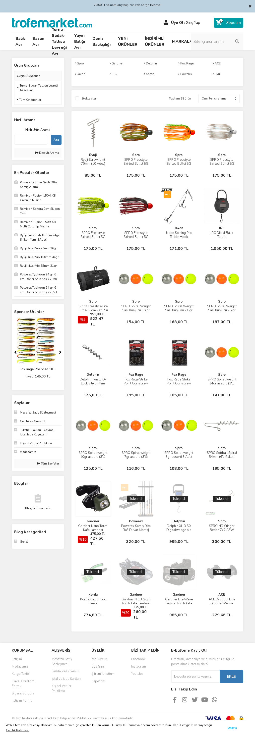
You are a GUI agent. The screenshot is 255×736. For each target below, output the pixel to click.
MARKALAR (183, 41)
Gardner (93, 521)
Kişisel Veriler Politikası (61, 688)
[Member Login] (166, 22)
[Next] (60, 352)
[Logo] (52, 22)
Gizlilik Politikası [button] (17, 730)
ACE (221, 594)
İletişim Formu (22, 700)
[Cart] (228, 23)
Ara (56, 140)
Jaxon (179, 228)
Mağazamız (20, 666)
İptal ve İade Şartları (66, 679)
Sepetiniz (98, 681)
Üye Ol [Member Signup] (177, 22)
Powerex (136, 521)
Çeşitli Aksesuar (28, 76)
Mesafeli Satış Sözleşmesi (62, 661)
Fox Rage (135, 374)
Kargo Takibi (21, 674)
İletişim (17, 659)
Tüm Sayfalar (48, 464)
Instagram (138, 666)
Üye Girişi (98, 666)
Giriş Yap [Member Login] (193, 22)
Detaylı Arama (47, 153)
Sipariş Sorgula (23, 693)
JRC (222, 228)
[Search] (217, 41)
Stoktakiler (88, 99)
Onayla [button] (232, 728)
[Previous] (15, 352)
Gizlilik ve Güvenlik (65, 671)
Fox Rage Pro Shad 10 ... (38, 369)
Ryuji (93, 155)
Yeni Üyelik (99, 659)
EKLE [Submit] (231, 676)
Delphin (93, 374)
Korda (93, 594)
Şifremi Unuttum (103, 674)
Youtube (137, 674)
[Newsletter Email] (195, 676)
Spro (136, 155)
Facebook (138, 659)
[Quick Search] (30, 140)
